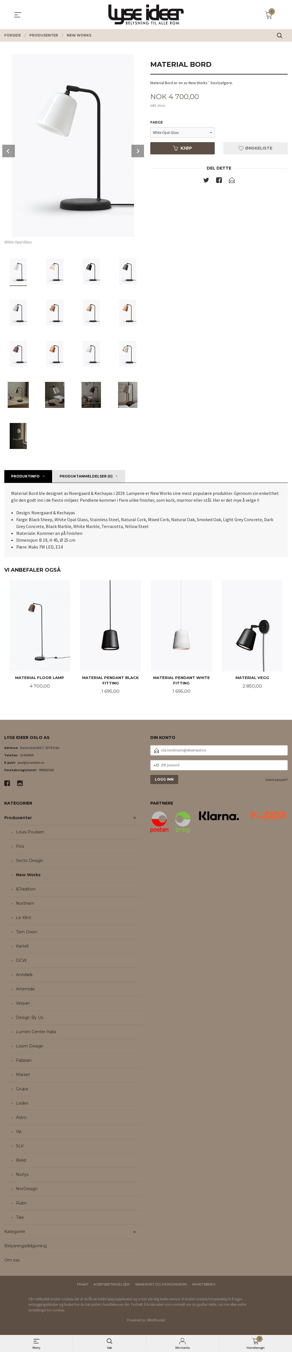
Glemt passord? (276, 780)
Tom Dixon (26, 932)
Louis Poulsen (30, 832)
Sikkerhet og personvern (161, 1284)
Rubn (21, 1203)
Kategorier (14, 1231)
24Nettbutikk (155, 1320)
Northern (25, 903)
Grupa (22, 1089)
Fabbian (24, 1060)
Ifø (18, 1132)
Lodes (22, 1103)
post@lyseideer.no (31, 763)
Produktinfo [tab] (25, 476)
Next (137, 151)
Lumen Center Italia (36, 1032)
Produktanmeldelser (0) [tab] (86, 476)
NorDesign (27, 1189)
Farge (156, 122)
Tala (20, 1217)
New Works (28, 875)
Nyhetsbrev (203, 1284)
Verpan (23, 1003)
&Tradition (26, 889)
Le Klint (23, 917)
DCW (21, 960)
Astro (21, 1117)
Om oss (12, 1260)
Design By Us (29, 1017)
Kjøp (182, 148)
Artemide (25, 989)
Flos (20, 846)
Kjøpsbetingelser (112, 1284)
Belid (21, 1160)
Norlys (22, 1174)
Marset (23, 1074)
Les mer (224, 1304)
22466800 (27, 755)
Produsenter (18, 818)
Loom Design (29, 1046)
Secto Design (29, 860)
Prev (8, 151)
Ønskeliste (255, 148)
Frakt (82, 1284)
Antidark (24, 975)
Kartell (22, 946)
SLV (20, 1146)
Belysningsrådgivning (25, 1246)
